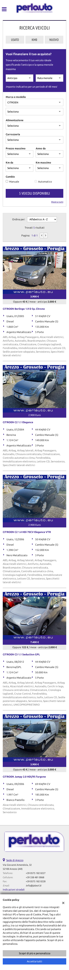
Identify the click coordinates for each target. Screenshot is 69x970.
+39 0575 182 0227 (35, 873)
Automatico (45, 181)
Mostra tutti (57, 202)
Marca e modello (16, 96)
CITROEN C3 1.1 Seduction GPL (21, 654)
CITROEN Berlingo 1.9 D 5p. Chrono (24, 308)
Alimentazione (14, 120)
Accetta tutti (34, 961)
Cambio (10, 176)
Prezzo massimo (16, 148)
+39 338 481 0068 (35, 877)
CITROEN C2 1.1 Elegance (18, 422)
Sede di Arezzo (14, 860)
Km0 (34, 39)
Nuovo (54, 39)
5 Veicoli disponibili (34, 193)
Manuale (14, 181)
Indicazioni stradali (14, 889)
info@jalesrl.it (33, 885)
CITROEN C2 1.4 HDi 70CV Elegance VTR (27, 532)
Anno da (41, 148)
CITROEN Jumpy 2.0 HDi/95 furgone (24, 776)
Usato (15, 39)
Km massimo (43, 162)
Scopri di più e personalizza (34, 953)
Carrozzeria (13, 134)
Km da (9, 162)
